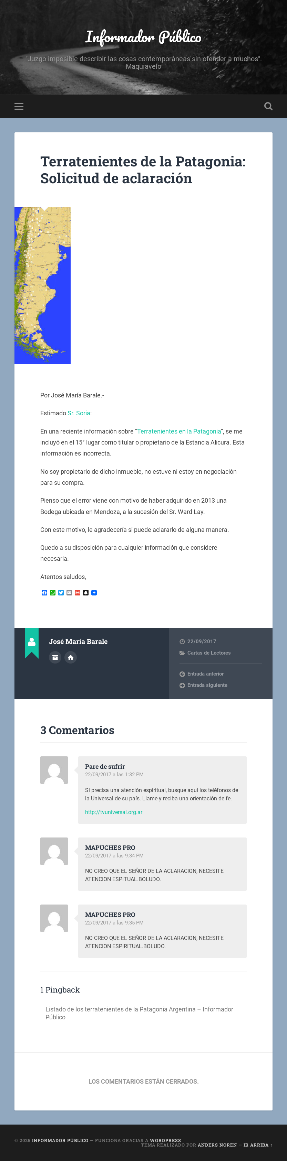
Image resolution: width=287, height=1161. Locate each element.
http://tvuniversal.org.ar (113, 812)
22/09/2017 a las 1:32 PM (114, 774)
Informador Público (143, 36)
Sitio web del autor (70, 657)
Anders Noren (217, 1145)
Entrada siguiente (207, 685)
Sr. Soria (79, 413)
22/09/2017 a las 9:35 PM (114, 923)
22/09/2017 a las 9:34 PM (114, 856)
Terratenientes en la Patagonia (179, 431)
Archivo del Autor (55, 657)
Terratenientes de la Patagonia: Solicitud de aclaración (143, 169)
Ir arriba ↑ (258, 1145)
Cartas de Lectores (209, 653)
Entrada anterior (205, 674)
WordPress (165, 1140)
